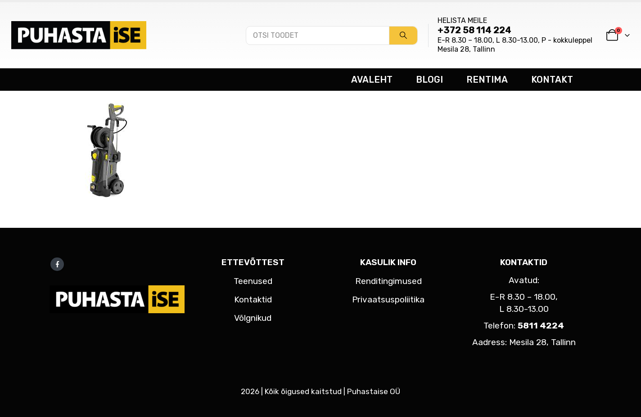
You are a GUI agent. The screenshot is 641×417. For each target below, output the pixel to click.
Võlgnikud (252, 318)
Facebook (57, 264)
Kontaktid (253, 299)
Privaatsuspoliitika (388, 299)
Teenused (253, 281)
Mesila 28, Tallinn (466, 49)
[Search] (403, 35)
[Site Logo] (78, 35)
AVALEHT (372, 79)
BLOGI (429, 79)
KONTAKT (552, 79)
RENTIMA (487, 79)
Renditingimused (388, 281)
